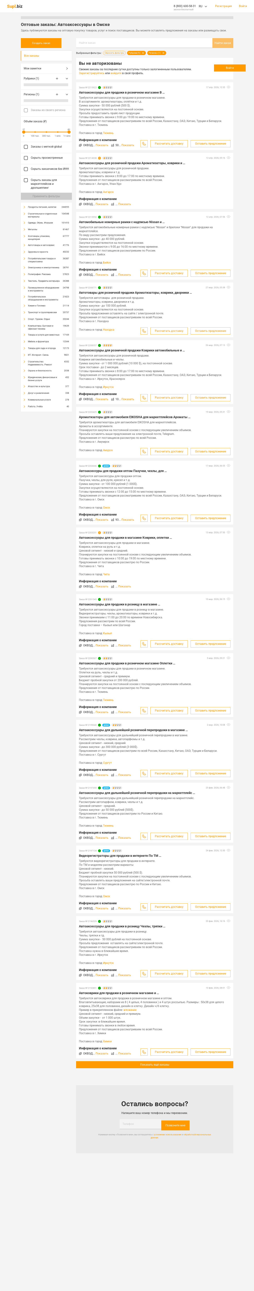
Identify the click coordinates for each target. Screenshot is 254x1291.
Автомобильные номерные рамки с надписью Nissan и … (122, 222)
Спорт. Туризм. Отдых (39, 319)
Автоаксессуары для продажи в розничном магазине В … (122, 92)
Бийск (107, 262)
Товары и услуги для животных (43, 335)
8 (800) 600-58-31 (185, 6)
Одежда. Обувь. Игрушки (40, 223)
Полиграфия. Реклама (39, 274)
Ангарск (108, 192)
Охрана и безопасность (40, 370)
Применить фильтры (46, 196)
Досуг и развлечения (38, 393)
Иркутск (108, 387)
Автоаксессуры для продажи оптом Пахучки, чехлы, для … (123, 471)
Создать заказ (46, 43)
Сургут (107, 762)
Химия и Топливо (36, 305)
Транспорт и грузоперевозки (42, 312)
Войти (243, 6)
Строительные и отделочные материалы (42, 215)
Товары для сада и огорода (42, 348)
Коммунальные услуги (39, 400)
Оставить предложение (210, 143)
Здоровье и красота (38, 252)
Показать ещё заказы (154, 1064)
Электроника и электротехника (43, 267)
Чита (106, 574)
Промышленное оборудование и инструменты (43, 289)
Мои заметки (46, 68)
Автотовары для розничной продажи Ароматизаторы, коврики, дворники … (135, 292)
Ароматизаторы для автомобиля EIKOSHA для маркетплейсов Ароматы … (134, 417)
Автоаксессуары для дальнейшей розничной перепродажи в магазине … (133, 730)
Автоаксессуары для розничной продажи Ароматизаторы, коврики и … (132, 163)
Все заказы (31, 55)
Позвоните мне (175, 1124)
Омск (106, 507)
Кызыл (107, 633)
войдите (138, 73)
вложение (130, 1010)
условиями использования (167, 1133)
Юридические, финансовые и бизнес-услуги (42, 379)
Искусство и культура (39, 386)
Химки (107, 1041)
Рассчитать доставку (169, 143)
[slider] (23, 132)
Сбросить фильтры (114, 53)
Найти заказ (87, 42)
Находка (108, 329)
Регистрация (223, 6)
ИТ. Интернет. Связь (38, 355)
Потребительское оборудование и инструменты (43, 298)
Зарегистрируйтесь (113, 73)
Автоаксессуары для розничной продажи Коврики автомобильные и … (132, 350)
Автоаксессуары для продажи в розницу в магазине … (119, 604)
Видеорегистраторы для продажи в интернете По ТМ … (120, 855)
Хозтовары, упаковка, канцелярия (39, 237)
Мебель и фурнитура (38, 341)
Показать (102, 145)
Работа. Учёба (35, 406)
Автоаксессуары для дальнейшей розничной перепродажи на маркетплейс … (137, 793)
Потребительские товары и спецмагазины (42, 260)
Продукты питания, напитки (42, 207)
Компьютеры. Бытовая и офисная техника (40, 327)
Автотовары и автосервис (41, 245)
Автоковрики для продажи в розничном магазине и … (119, 993)
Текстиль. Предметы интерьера (44, 281)
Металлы (32, 229)
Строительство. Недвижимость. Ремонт (40, 363)
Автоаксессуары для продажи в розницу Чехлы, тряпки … (122, 926)
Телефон (128, 1124)
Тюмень (108, 133)
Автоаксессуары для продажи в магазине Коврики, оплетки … (125, 537)
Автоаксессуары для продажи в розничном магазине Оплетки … (127, 663)
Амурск (108, 450)
